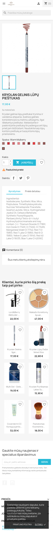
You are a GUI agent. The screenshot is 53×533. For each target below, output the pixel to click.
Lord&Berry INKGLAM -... (14, 313)
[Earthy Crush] (44, 144)
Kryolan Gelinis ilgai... (14, 351)
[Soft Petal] (39, 144)
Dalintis (13, 178)
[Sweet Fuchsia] (29, 144)
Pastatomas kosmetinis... (39, 425)
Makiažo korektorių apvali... (38, 313)
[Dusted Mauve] (24, 144)
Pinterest (28, 178)
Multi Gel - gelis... (14, 386)
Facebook (4, 482)
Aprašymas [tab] (14, 191)
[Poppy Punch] (9, 144)
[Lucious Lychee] (19, 144)
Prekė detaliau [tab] (32, 191)
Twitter (21, 178)
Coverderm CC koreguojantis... (14, 425)
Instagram (12, 482)
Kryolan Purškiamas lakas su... (38, 388)
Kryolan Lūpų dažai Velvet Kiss (39, 351)
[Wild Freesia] (14, 144)
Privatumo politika (22, 524)
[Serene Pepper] (34, 144)
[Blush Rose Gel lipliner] (4, 144)
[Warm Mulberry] (4, 149)
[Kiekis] (5, 162)
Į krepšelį (24, 162)
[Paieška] (26, 13)
